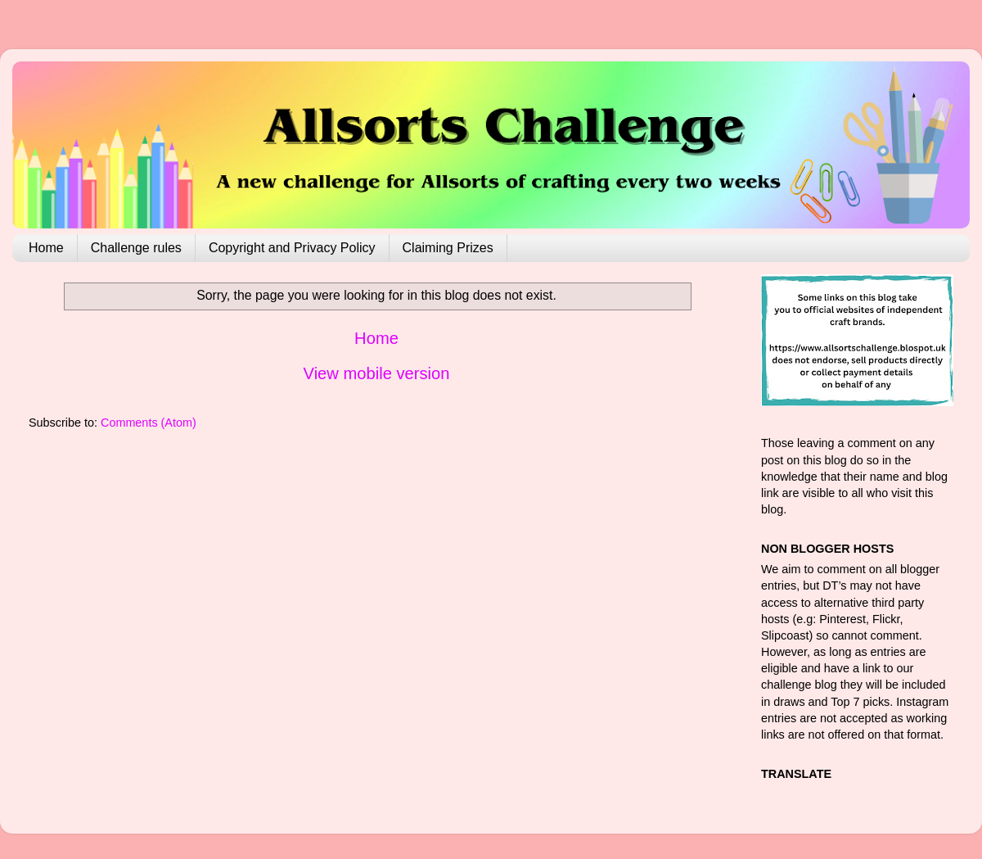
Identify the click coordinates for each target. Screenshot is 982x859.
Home (46, 248)
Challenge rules (136, 248)
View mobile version (377, 373)
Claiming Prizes (448, 248)
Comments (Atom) (148, 422)
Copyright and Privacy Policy (292, 248)
